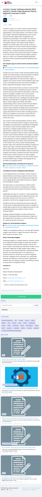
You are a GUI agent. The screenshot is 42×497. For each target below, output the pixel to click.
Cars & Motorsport (7, 320)
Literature (15, 325)
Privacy (32, 488)
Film (9, 323)
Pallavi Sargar (11, 18)
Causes (21, 320)
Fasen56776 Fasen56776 (8, 482)
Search (36, 305)
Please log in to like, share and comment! (12, 290)
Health (3, 325)
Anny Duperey (5, 393)
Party (3, 328)
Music (22, 325)
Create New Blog (21, 296)
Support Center (27, 489)
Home (9, 325)
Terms (28, 488)
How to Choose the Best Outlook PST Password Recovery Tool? (20, 388)
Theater (29, 328)
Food (19, 323)
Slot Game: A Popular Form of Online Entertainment (16, 477)
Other (11, 15)
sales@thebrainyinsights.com (16, 278)
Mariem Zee (5, 452)
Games (25, 323)
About (23, 488)
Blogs (4, 15)
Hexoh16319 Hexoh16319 (7, 423)
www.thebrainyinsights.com (15, 281)
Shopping (16, 328)
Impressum (38, 488)
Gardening (32, 323)
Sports (23, 328)
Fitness (14, 323)
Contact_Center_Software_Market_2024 (15, 285)
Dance (33, 320)
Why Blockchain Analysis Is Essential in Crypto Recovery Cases (20, 418)
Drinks (3, 323)
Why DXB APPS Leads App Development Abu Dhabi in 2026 (18, 447)
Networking (29, 325)
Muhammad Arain (6, 364)
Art (16, 320)
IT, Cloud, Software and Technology (11, 330)
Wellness (36, 328)
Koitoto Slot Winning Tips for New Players (14, 359)
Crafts (27, 320)
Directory (34, 489)
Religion (9, 328)
